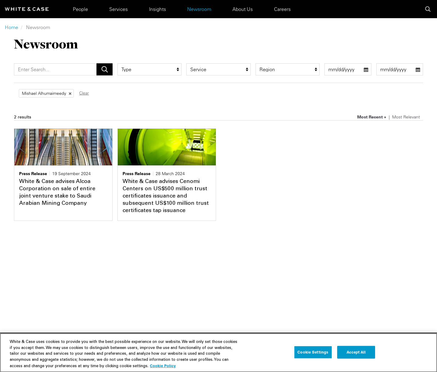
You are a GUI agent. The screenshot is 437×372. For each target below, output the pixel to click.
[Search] (55, 69)
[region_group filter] (288, 69)
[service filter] (218, 69)
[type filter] (149, 69)
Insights (157, 9)
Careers (282, 9)
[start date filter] (347, 69)
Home (11, 27)
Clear (84, 93)
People (80, 9)
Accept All (356, 357)
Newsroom (199, 9)
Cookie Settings (312, 357)
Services (118, 9)
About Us (242, 9)
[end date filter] (399, 69)
